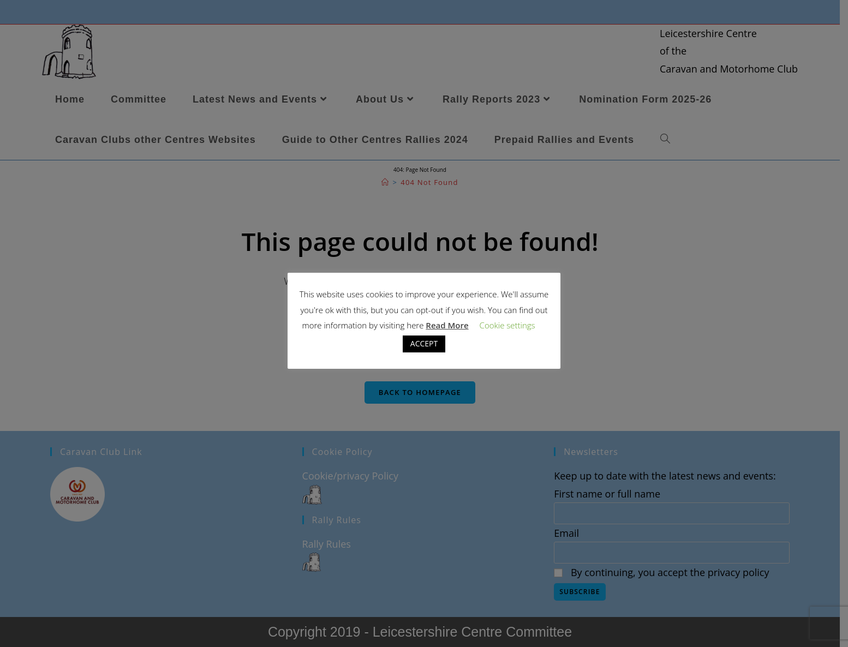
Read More (447, 325)
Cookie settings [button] (507, 325)
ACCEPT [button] (424, 343)
